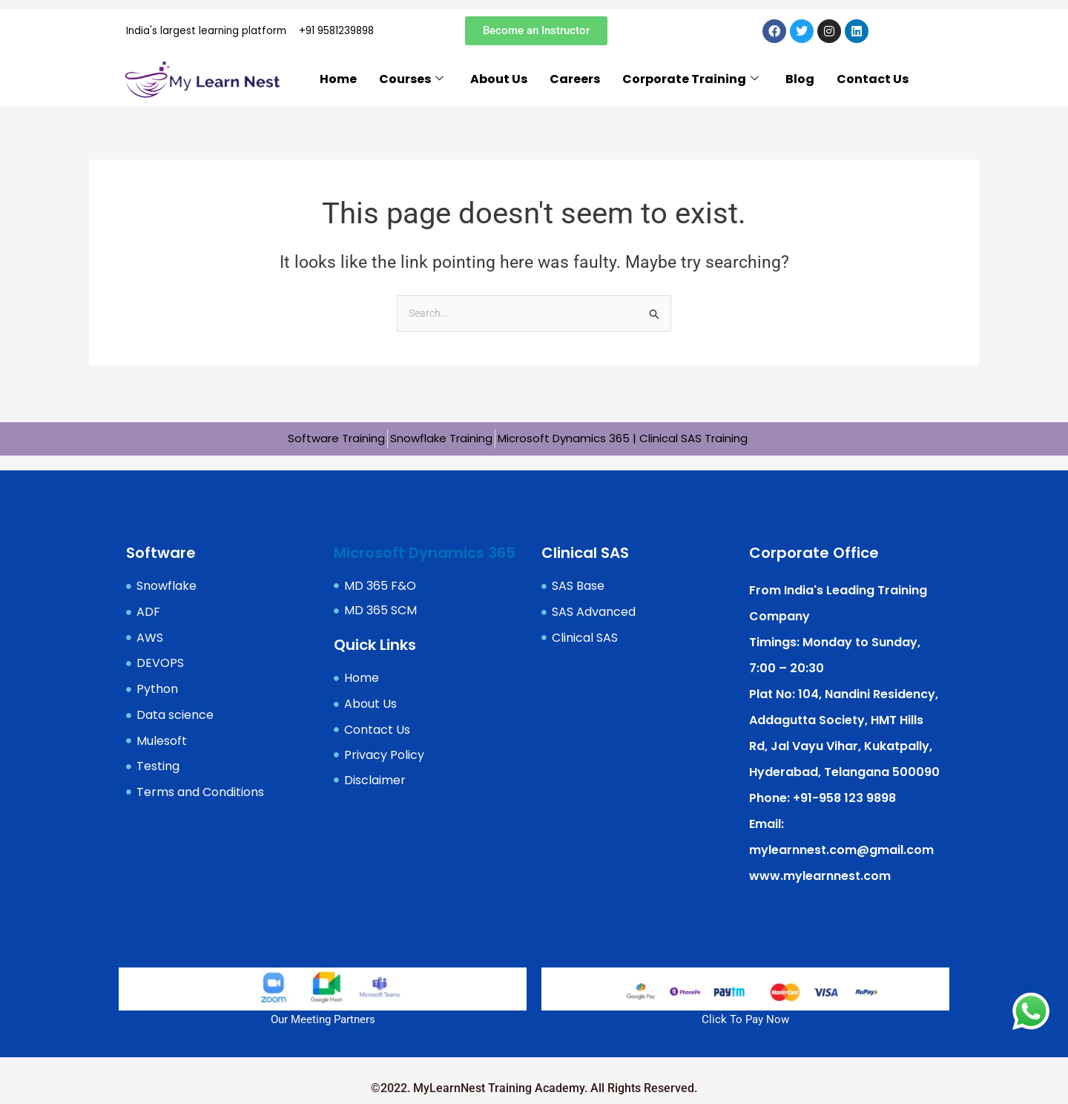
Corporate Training (690, 84)
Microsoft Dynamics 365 (424, 551)
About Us (498, 83)
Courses (411, 84)
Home (338, 83)
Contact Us (873, 83)
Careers (575, 83)
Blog (799, 83)
